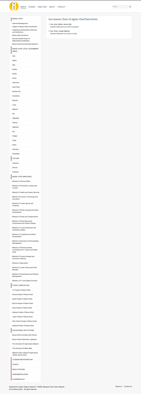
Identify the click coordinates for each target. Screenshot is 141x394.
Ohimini (15, 123)
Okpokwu (15, 127)
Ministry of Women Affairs (21, 181)
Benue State (17, 19)
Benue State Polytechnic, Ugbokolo (24, 339)
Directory (42, 7)
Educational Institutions (23, 330)
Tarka (14, 140)
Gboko (14, 74)
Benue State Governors (20, 35)
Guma (14, 78)
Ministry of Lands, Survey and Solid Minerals (24, 268)
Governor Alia (18, 379)
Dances (14, 167)
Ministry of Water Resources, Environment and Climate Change (24, 222)
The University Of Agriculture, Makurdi (25, 344)
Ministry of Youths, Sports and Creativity (22, 204)
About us (119, 386)
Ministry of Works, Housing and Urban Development (25, 211)
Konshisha (16, 96)
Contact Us (128, 386)
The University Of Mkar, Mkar (22, 348)
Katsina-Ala (16, 91)
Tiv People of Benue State (21, 290)
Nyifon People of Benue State (22, 303)
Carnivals (15, 163)
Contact (61, 7)
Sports (15, 364)
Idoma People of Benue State (22, 294)
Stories (31, 7)
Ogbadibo (15, 118)
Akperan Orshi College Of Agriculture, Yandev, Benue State (25, 354)
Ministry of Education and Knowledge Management (25, 242)
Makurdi (15, 109)
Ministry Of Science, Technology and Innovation (25, 198)
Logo (14, 105)
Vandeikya (16, 154)
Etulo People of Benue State (22, 308)
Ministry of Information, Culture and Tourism (24, 187)
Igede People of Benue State (22, 299)
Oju (13, 131)
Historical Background (20, 23)
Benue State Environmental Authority (25, 44)
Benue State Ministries (22, 176)
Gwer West (16, 87)
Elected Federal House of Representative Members (21, 40)
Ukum (14, 145)
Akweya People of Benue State (23, 312)
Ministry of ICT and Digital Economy (24, 281)
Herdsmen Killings (20, 374)
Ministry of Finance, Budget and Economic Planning (23, 257)
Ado (13, 56)
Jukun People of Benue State (22, 317)
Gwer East (15, 82)
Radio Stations (18, 369)
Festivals (15, 172)
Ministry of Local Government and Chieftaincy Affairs (24, 229)
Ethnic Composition (20, 285)
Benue (23, 7)
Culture (15, 158)
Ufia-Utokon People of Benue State (24, 321)
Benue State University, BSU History (24, 335)
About (52, 7)
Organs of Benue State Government (24, 27)
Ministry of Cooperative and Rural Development (24, 235)
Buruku (14, 69)
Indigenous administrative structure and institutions (24, 31)
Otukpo (14, 136)
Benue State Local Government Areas (25, 50)
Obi (13, 114)
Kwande (15, 100)
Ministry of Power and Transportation (25, 217)
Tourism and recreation (22, 359)
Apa (13, 65)
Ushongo (15, 149)
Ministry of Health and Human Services (25, 192)
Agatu (14, 60)
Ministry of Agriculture (20, 263)
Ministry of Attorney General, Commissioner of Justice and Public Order (25, 250)
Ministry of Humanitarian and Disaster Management (25, 275)
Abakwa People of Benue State (23, 326)
